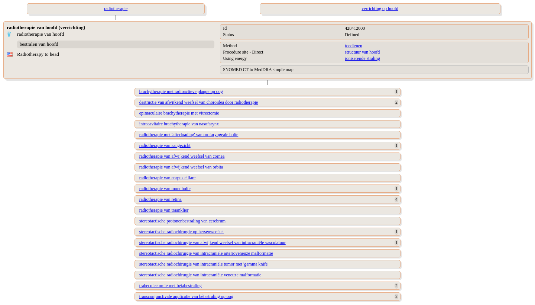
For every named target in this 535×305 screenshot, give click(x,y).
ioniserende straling (362, 58)
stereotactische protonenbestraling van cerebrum (182, 221)
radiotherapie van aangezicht (165, 145)
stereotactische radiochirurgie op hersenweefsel (181, 231)
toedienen (353, 45)
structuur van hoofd (362, 52)
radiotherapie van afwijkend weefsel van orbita (181, 167)
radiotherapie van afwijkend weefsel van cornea (182, 156)
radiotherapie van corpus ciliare (167, 177)
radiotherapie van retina (160, 199)
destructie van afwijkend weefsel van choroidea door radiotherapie (198, 102)
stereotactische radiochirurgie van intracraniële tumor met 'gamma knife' (204, 264)
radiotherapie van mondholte (165, 188)
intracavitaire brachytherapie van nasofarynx (179, 123)
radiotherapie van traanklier (164, 210)
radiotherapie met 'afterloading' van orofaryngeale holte (189, 134)
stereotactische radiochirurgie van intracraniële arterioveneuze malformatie (206, 253)
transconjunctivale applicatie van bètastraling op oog (186, 296)
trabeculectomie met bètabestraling (170, 285)
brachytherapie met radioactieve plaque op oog (181, 91)
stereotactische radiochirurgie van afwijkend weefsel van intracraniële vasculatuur (212, 242)
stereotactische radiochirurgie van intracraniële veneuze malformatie (200, 274)
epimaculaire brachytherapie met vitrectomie (179, 113)
